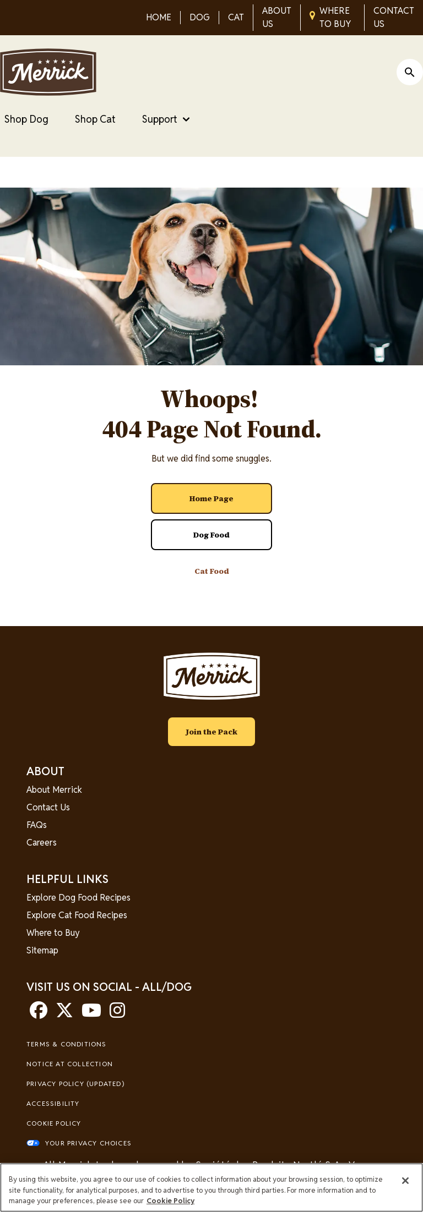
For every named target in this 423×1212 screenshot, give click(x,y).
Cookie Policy (54, 1123)
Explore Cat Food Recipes (76, 915)
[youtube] (91, 1013)
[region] (211, 1187)
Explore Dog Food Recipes (78, 897)
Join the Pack (211, 731)
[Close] (405, 1181)
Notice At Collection (69, 1064)
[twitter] (64, 1013)
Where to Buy (53, 933)
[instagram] (117, 1013)
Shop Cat (95, 119)
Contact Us (48, 807)
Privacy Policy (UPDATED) (75, 1083)
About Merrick (54, 790)
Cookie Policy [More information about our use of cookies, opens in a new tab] (170, 1200)
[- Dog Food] (211, 534)
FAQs (36, 825)
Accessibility (53, 1103)
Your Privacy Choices (88, 1143)
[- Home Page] (211, 498)
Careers (41, 842)
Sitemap (42, 950)
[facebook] (38, 1013)
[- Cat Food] (211, 571)
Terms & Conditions (66, 1044)
